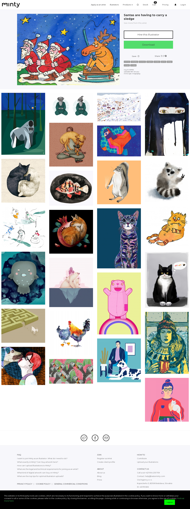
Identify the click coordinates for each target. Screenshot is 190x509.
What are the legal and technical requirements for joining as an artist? (47, 469)
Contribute (142, 458)
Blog (99, 476)
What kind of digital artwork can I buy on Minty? (38, 473)
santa (163, 61)
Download (148, 44)
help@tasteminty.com (155, 476)
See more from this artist (135, 23)
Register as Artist (104, 458)
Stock (145, 5)
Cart (154, 3)
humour (142, 61)
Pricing (165, 5)
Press (99, 480)
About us (101, 473)
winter (126, 65)
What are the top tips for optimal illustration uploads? (40, 476)
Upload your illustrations (147, 462)
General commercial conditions (71, 484)
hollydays (134, 61)
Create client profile (106, 462)
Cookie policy (43, 484)
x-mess (133, 65)
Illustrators (114, 5)
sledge (169, 61)
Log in (183, 5)
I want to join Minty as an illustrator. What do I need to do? (42, 458)
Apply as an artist (98, 5)
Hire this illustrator (148, 34)
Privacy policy (24, 484)
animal (126, 61)
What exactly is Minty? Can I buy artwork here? (37, 462)
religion (149, 61)
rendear (157, 61)
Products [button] (128, 5)
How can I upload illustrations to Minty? (34, 465)
